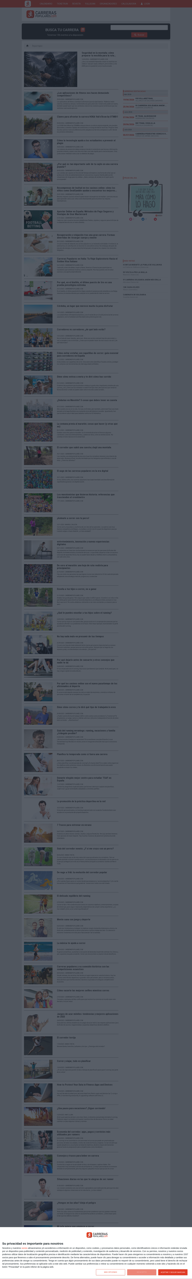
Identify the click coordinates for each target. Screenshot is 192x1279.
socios (24, 1248)
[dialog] (96, 1253)
